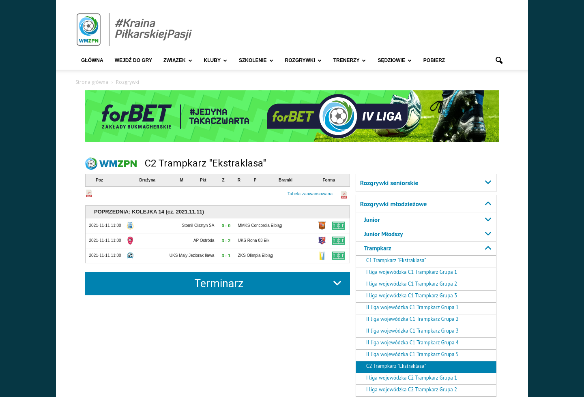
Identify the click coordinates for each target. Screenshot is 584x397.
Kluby (215, 60)
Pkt (203, 180)
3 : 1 (225, 255)
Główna (92, 60)
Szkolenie (256, 60)
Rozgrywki (303, 60)
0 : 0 (225, 225)
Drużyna (147, 180)
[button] (499, 60)
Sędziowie (394, 60)
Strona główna (91, 82)
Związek (177, 60)
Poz (99, 180)
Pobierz (434, 60)
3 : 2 (225, 240)
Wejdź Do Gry (133, 60)
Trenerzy (349, 60)
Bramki (285, 180)
